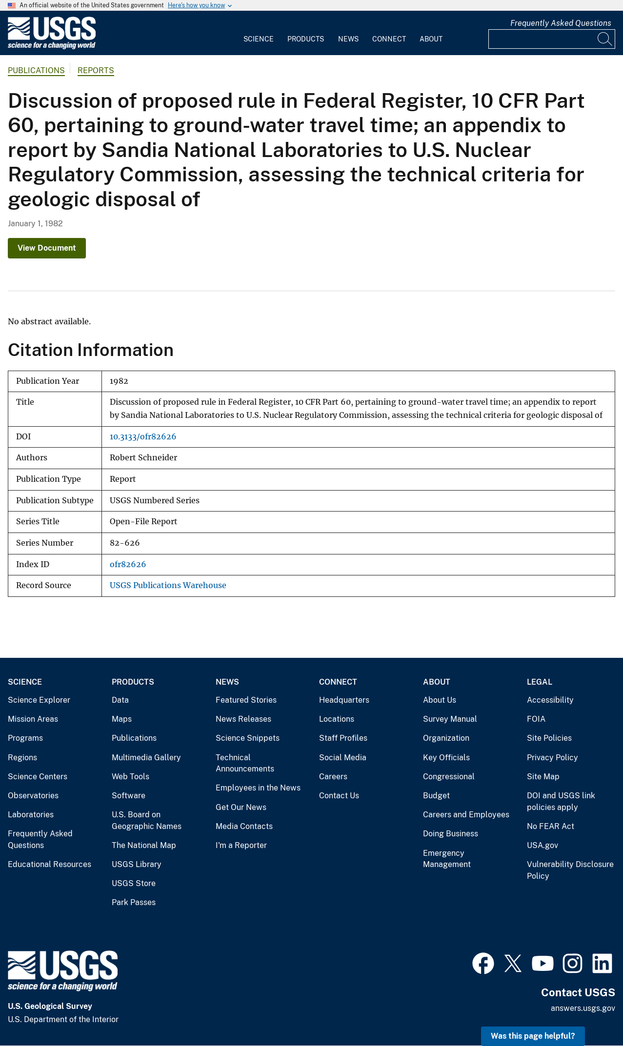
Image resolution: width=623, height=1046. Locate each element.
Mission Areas (33, 719)
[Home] (52, 47)
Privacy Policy (552, 757)
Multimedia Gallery (146, 757)
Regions (22, 757)
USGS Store (134, 883)
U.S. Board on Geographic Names (146, 820)
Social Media (342, 757)
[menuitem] (259, 33)
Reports (96, 70)
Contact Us (339, 795)
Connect (389, 39)
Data (120, 700)
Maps (122, 719)
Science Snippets (248, 738)
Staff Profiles (343, 738)
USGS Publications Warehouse (168, 585)
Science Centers (37, 776)
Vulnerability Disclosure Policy (570, 870)
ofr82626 (128, 564)
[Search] (605, 39)
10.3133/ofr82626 (143, 436)
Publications (36, 70)
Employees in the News (258, 787)
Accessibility (550, 700)
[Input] (551, 39)
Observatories (33, 795)
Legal (539, 682)
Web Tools (130, 776)
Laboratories (31, 814)
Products (305, 39)
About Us (439, 700)
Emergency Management (447, 859)
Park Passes (134, 902)
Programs (25, 738)
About (431, 39)
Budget (436, 795)
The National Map (144, 845)
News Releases (243, 719)
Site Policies (549, 738)
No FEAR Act (550, 826)
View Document (47, 248)
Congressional (449, 776)
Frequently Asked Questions (560, 23)
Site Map (543, 776)
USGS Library (136, 864)
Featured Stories (246, 700)
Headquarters (344, 700)
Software (128, 795)
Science (258, 39)
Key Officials (446, 757)
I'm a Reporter (241, 845)
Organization (446, 738)
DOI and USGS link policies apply (561, 801)
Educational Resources (49, 864)
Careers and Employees (466, 814)
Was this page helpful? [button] (533, 1036)
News (348, 39)
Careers (333, 776)
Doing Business (450, 833)
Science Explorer (39, 700)
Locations (336, 719)
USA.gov (542, 845)
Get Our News (241, 807)
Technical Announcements (245, 763)
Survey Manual (450, 719)
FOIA (536, 719)
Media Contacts (244, 826)
